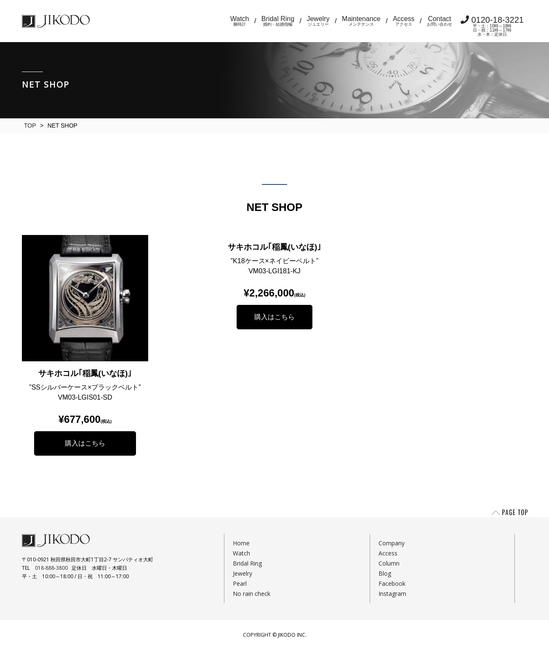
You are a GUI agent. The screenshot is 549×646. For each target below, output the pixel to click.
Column (389, 563)
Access (404, 21)
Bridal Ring (277, 21)
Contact (439, 21)
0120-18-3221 (492, 26)
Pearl (240, 583)
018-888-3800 (51, 567)
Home (241, 543)
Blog (384, 573)
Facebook (391, 583)
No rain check (251, 594)
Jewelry (317, 21)
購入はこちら (85, 443)
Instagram (392, 594)
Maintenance (361, 21)
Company (391, 543)
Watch (239, 21)
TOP (30, 125)
